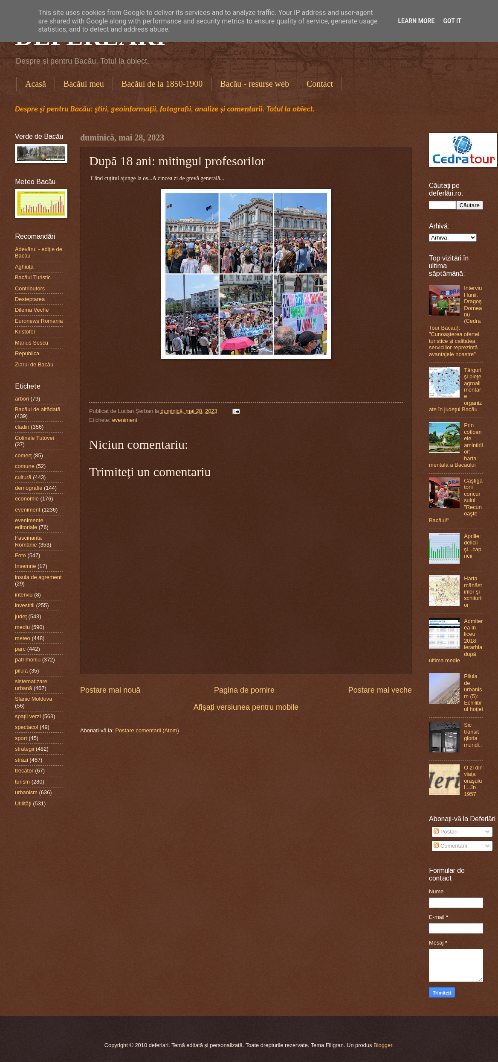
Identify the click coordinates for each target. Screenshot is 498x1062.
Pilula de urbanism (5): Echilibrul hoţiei (473, 692)
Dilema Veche (32, 310)
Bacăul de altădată (38, 409)
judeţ (21, 616)
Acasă (35, 83)
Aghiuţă (24, 266)
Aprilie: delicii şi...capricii (472, 546)
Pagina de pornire (244, 690)
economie (27, 498)
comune (25, 466)
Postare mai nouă (110, 690)
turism (22, 781)
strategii (24, 749)
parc (20, 649)
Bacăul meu (84, 83)
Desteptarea (30, 299)
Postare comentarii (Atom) (147, 730)
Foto (20, 555)
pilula (21, 670)
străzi (21, 760)
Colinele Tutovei (34, 438)
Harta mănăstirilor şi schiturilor (473, 591)
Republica (27, 353)
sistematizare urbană (31, 684)
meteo (22, 638)
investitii (25, 605)
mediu (22, 627)
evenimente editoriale (29, 523)
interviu (24, 594)
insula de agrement (38, 577)
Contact (320, 83)
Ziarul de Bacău (34, 364)
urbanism (26, 792)
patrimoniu (28, 659)
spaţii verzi (28, 716)
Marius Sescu (31, 342)
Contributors (30, 288)
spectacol (26, 727)
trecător (24, 770)
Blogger (383, 1045)
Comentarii (450, 846)
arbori (22, 398)
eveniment (124, 420)
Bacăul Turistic (33, 277)
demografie (28, 488)
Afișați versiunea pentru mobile (246, 707)
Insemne (25, 566)
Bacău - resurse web (254, 83)
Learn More (416, 21)
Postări (445, 831)
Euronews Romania (39, 321)
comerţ (23, 455)
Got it (452, 21)
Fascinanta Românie (28, 541)
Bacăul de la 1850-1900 (162, 83)
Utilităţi (23, 803)
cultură (23, 477)
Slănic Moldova (33, 699)
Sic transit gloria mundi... (473, 738)
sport (21, 738)
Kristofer (25, 331)
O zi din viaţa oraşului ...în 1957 (473, 780)
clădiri (22, 427)
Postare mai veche (380, 690)
